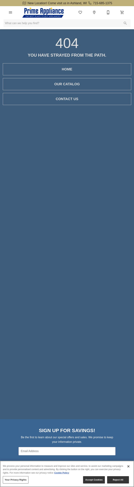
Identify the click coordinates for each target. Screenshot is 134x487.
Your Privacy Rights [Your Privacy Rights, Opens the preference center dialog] (16, 479)
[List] (80, 12)
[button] (10, 12)
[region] (67, 474)
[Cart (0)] (122, 12)
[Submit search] (125, 23)
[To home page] (43, 12)
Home (67, 69)
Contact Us (67, 99)
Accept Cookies (94, 479)
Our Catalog (67, 84)
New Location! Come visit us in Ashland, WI (55, 3)
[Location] (94, 12)
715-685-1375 (100, 3)
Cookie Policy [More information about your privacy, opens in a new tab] (61, 472)
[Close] (128, 466)
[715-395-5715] (108, 12)
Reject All (118, 479)
